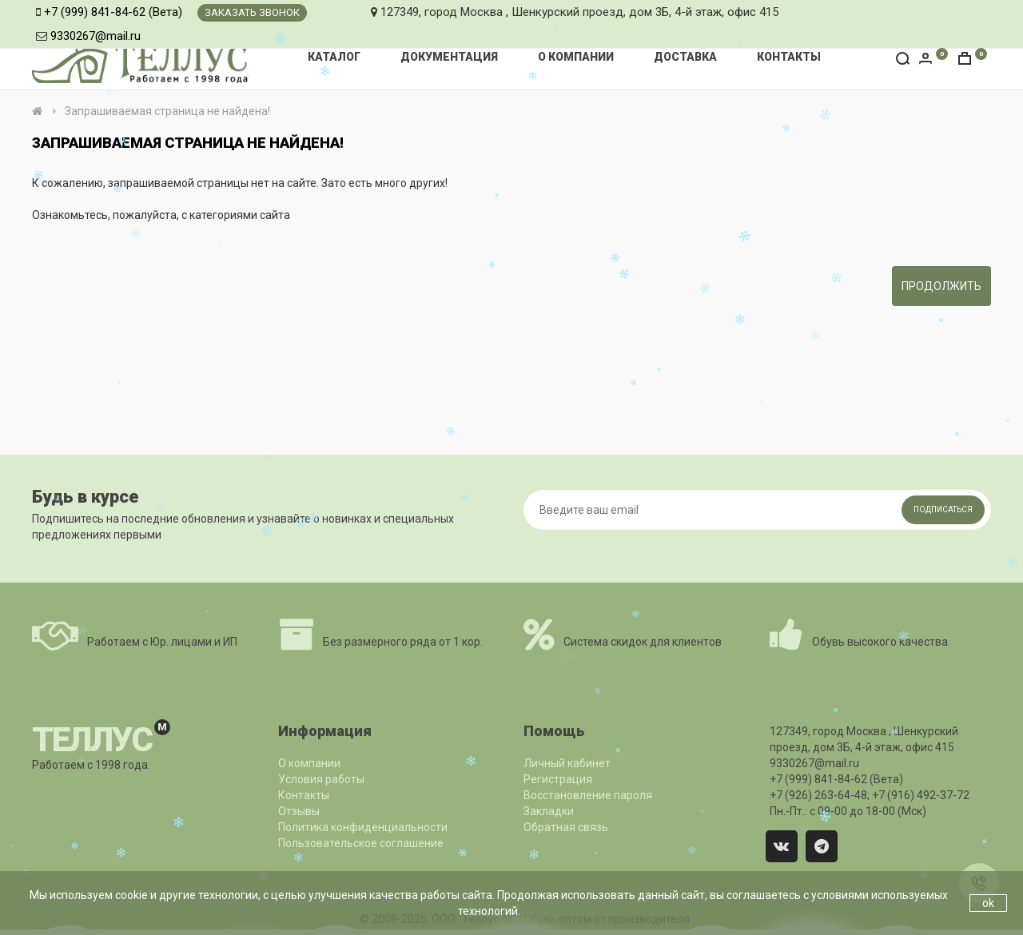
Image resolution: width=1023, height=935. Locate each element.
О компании (576, 56)
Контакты (789, 56)
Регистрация (557, 779)
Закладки (548, 811)
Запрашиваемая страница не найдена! (167, 111)
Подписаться (943, 509)
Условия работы (321, 779)
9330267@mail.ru (95, 36)
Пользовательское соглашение (361, 843)
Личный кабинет (567, 763)
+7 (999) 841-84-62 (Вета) (113, 12)
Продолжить (941, 286)
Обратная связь (565, 827)
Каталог (334, 56)
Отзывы (299, 811)
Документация (449, 56)
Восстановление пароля (587, 795)
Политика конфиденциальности (363, 827)
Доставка (685, 56)
